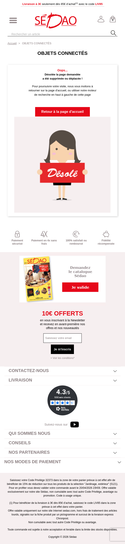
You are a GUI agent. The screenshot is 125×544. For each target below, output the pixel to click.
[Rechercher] (55, 34)
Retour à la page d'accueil (62, 111)
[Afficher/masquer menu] (13, 20)
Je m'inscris (62, 349)
